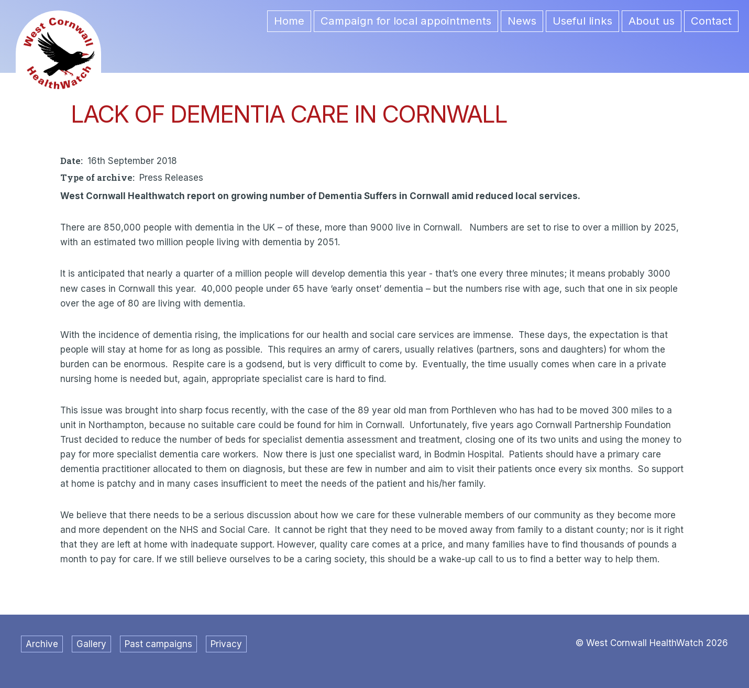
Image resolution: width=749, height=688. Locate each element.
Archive (42, 644)
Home (289, 20)
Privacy (226, 644)
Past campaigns (158, 644)
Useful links (582, 20)
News (522, 20)
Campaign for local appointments (406, 20)
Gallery (91, 644)
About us (652, 20)
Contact (711, 20)
